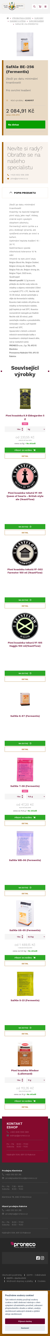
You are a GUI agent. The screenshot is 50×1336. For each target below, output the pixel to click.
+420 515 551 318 (11, 1210)
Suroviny (38, 18)
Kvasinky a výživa (18, 21)
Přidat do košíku (25, 450)
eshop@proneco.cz (18, 1135)
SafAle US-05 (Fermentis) (25, 930)
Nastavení (25, 1328)
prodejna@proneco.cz (15, 1214)
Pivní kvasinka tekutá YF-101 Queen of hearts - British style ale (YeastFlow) (25, 496)
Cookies (41, 1281)
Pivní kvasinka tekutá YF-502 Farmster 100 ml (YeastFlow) (25, 571)
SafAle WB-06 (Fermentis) (25, 860)
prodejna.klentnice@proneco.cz (19, 1178)
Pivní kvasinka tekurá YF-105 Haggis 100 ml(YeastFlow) (25, 644)
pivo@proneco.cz (17, 178)
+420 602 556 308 (18, 174)
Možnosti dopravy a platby (20, 1281)
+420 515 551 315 (11, 1174)
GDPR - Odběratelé (36, 1275)
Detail (25, 456)
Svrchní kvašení (36, 21)
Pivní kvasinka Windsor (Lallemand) (25, 1072)
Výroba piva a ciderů (21, 18)
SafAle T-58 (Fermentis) (25, 786)
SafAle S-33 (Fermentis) (25, 1000)
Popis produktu (25, 192)
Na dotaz (13, 124)
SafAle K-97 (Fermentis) (25, 716)
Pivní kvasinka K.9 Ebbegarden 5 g (25, 417)
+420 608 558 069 (18, 1132)
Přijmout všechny (25, 1321)
